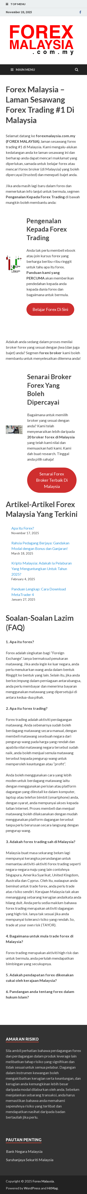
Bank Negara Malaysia (24, 1151)
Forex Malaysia (43, 1181)
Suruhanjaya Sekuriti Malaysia (29, 1159)
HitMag (52, 1188)
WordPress (32, 1188)
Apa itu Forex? (22, 528)
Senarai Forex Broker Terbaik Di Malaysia (52, 480)
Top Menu (18, 4)
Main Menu (25, 69)
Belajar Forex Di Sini (50, 309)
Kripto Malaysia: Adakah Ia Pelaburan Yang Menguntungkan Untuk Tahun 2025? (41, 568)
